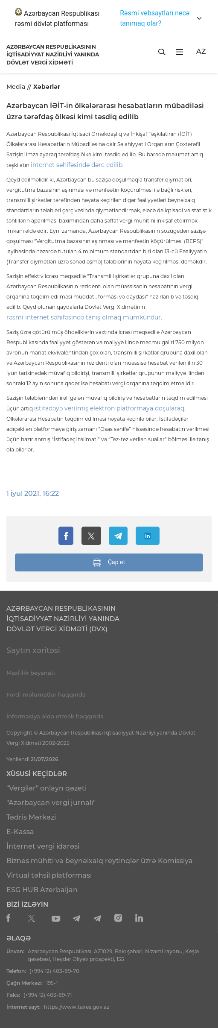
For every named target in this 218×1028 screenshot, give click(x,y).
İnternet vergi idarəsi (42, 846)
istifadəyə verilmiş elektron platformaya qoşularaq (109, 408)
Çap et (109, 563)
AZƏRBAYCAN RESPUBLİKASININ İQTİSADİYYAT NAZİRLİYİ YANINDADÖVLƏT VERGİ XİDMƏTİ (52, 55)
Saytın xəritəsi (33, 650)
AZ (201, 51)
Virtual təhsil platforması (49, 875)
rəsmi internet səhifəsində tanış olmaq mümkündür (83, 317)
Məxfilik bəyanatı (30, 672)
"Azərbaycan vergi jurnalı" (51, 803)
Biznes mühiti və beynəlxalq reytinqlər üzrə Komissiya (99, 861)
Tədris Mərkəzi (31, 817)
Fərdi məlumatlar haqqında (46, 694)
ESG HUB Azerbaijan (42, 890)
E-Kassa (20, 832)
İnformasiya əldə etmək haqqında (55, 716)
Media (15, 87)
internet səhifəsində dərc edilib (76, 165)
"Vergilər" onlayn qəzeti (46, 788)
